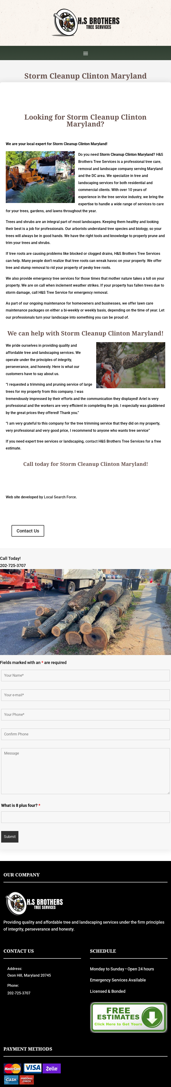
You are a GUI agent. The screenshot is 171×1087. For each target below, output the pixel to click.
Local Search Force (60, 497)
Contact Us (28, 531)
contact (91, 441)
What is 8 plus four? (20, 805)
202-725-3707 (13, 565)
